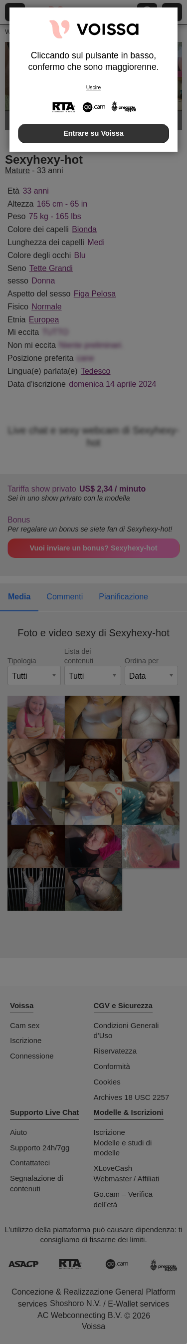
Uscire (93, 87)
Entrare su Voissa (93, 133)
